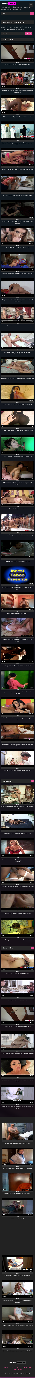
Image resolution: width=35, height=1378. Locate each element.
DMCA (6, 1367)
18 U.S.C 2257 (26, 1367)
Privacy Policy (15, 1367)
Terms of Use (17, 1369)
